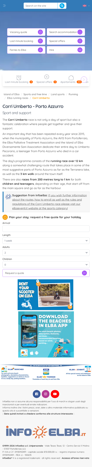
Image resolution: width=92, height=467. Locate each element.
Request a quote (46, 273)
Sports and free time (35, 94)
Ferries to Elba (26, 49)
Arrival (6, 222)
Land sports (58, 94)
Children (7, 259)
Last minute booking (26, 40)
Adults (6, 247)
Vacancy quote (26, 32)
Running (73, 94)
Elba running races (17, 97)
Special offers (65, 40)
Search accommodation (65, 32)
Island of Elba (11, 94)
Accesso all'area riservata (75, 458)
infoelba (6, 458)
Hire (65, 49)
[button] (4, 5)
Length (6, 235)
